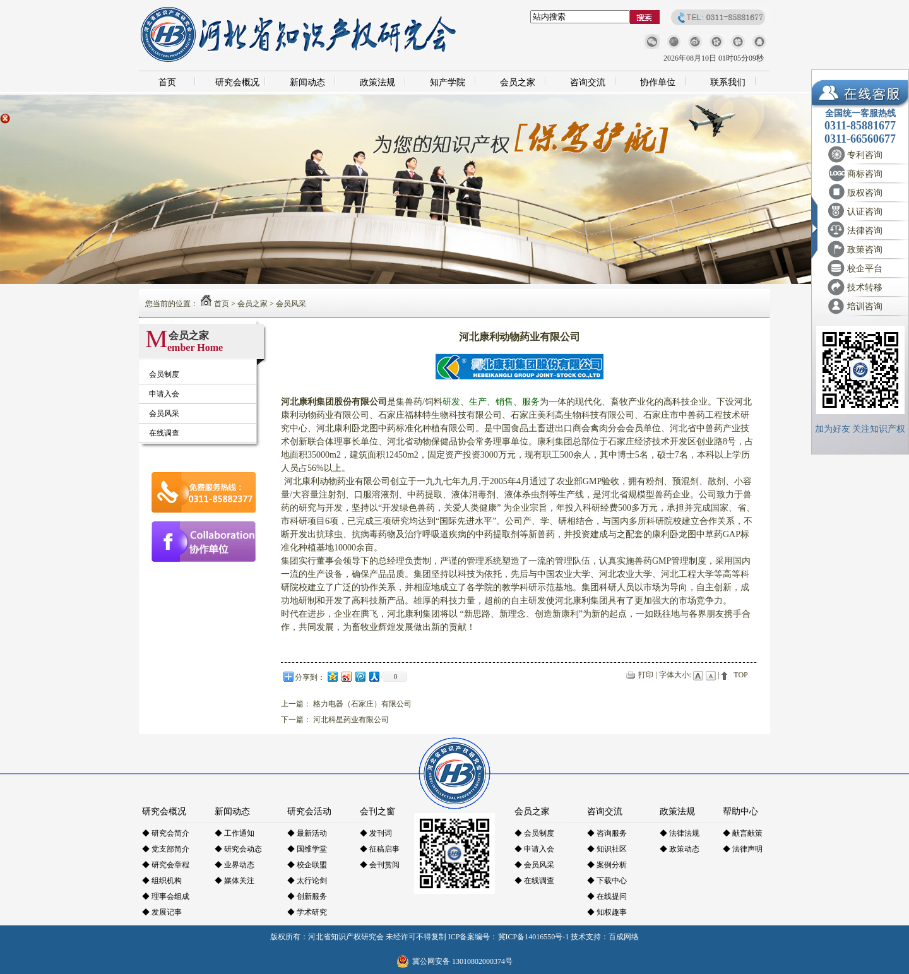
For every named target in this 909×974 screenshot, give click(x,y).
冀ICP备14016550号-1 (533, 936)
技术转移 (864, 287)
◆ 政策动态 (679, 849)
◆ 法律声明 (743, 849)
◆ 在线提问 (607, 896)
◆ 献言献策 (743, 833)
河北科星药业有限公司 (351, 719)
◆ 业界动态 (234, 864)
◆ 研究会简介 (165, 833)
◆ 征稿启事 (380, 849)
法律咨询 (864, 230)
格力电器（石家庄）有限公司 (362, 703)
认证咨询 (864, 212)
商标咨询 (864, 174)
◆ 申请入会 (534, 849)
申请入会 (164, 393)
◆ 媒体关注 (234, 880)
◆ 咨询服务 (607, 833)
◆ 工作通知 (234, 833)
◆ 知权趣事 (607, 912)
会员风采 (291, 303)
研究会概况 (237, 82)
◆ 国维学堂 (307, 849)
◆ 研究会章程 (165, 864)
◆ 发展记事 (162, 912)
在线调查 (164, 433)
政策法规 (377, 82)
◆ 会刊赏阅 (380, 864)
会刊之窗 (377, 811)
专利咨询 (864, 155)
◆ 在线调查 (534, 880)
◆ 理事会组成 (165, 896)
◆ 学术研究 (307, 912)
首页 (167, 82)
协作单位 (657, 82)
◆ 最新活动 (307, 833)
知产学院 (447, 82)
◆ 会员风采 (534, 864)
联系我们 (728, 82)
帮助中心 (740, 811)
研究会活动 (309, 811)
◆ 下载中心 (607, 880)
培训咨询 (864, 306)
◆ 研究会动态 (238, 849)
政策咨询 (864, 249)
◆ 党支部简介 (165, 849)
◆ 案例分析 (607, 864)
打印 (645, 674)
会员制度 (164, 374)
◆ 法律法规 (679, 833)
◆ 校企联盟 (307, 864)
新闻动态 (307, 82)
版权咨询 (864, 193)
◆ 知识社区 (607, 849)
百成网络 (624, 936)
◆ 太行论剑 (307, 880)
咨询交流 (587, 82)
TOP (740, 674)
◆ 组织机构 (162, 880)
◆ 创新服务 (307, 896)
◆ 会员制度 (534, 833)
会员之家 (517, 82)
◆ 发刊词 (376, 833)
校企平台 (864, 268)
